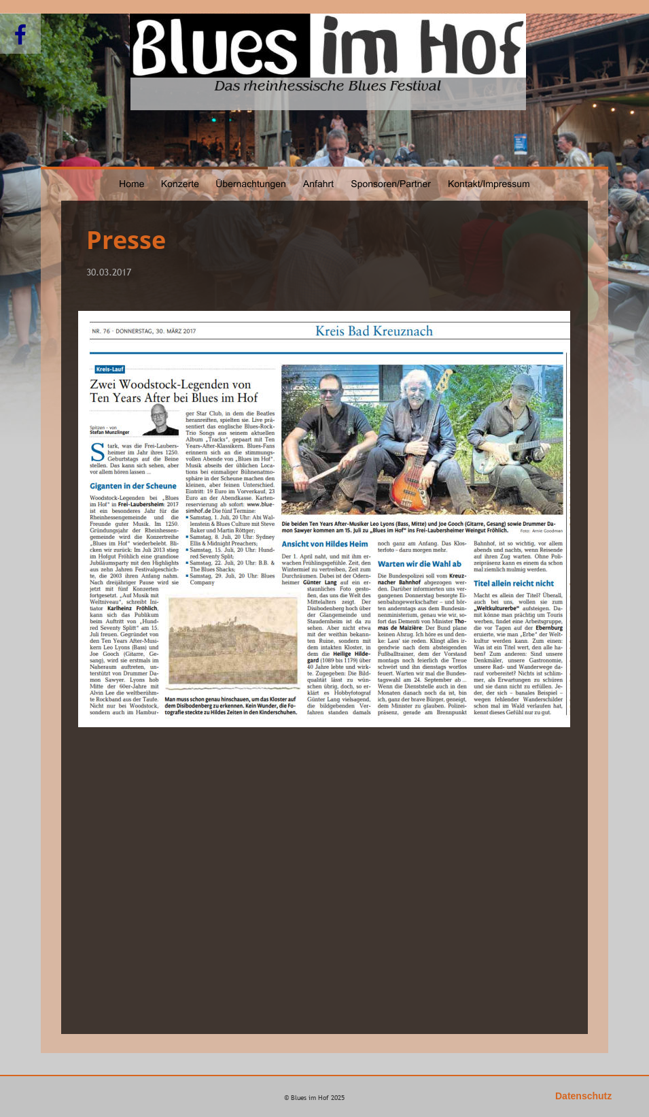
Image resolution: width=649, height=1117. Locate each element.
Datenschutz (583, 1095)
